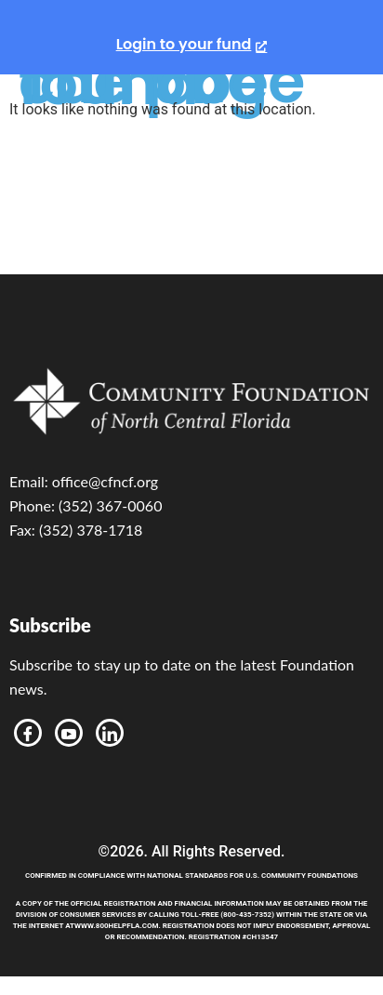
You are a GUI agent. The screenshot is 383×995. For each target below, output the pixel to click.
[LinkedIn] (110, 733)
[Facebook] (28, 733)
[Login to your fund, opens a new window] (192, 44)
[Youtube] (69, 733)
